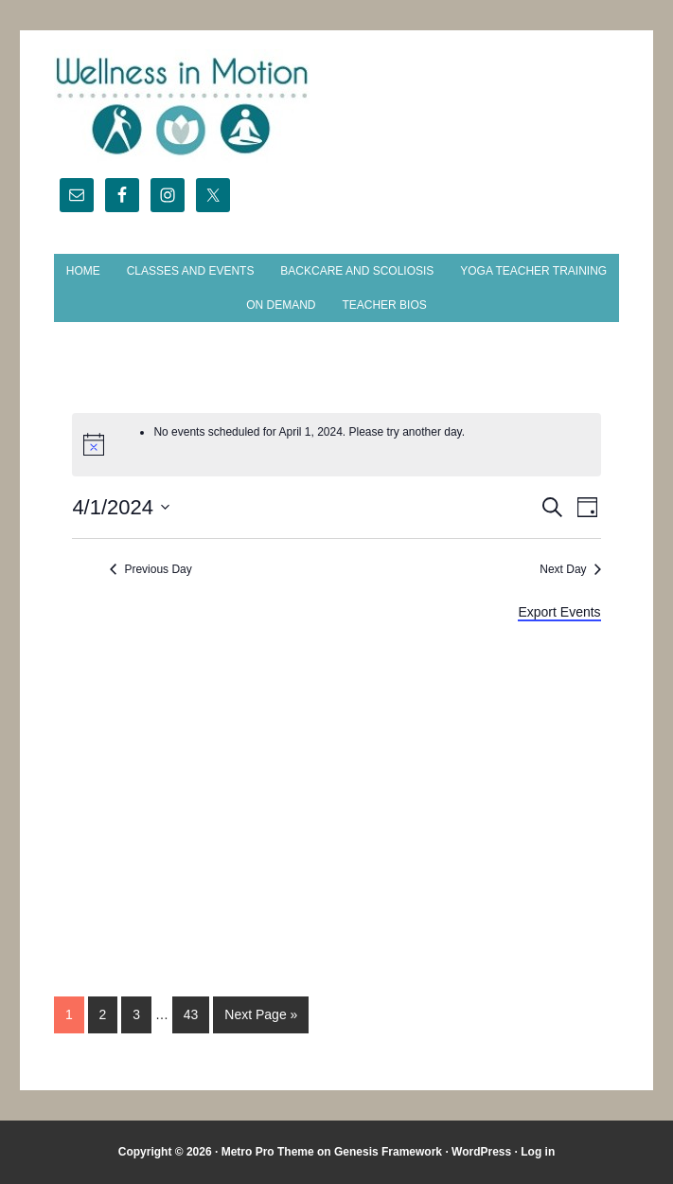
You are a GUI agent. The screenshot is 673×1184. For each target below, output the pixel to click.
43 (191, 1014)
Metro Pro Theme (267, 1151)
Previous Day (157, 569)
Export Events (559, 611)
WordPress (481, 1151)
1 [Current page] (69, 1014)
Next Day (563, 569)
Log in (538, 1151)
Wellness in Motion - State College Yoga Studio (336, 106)
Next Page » (260, 1014)
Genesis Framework (388, 1151)
